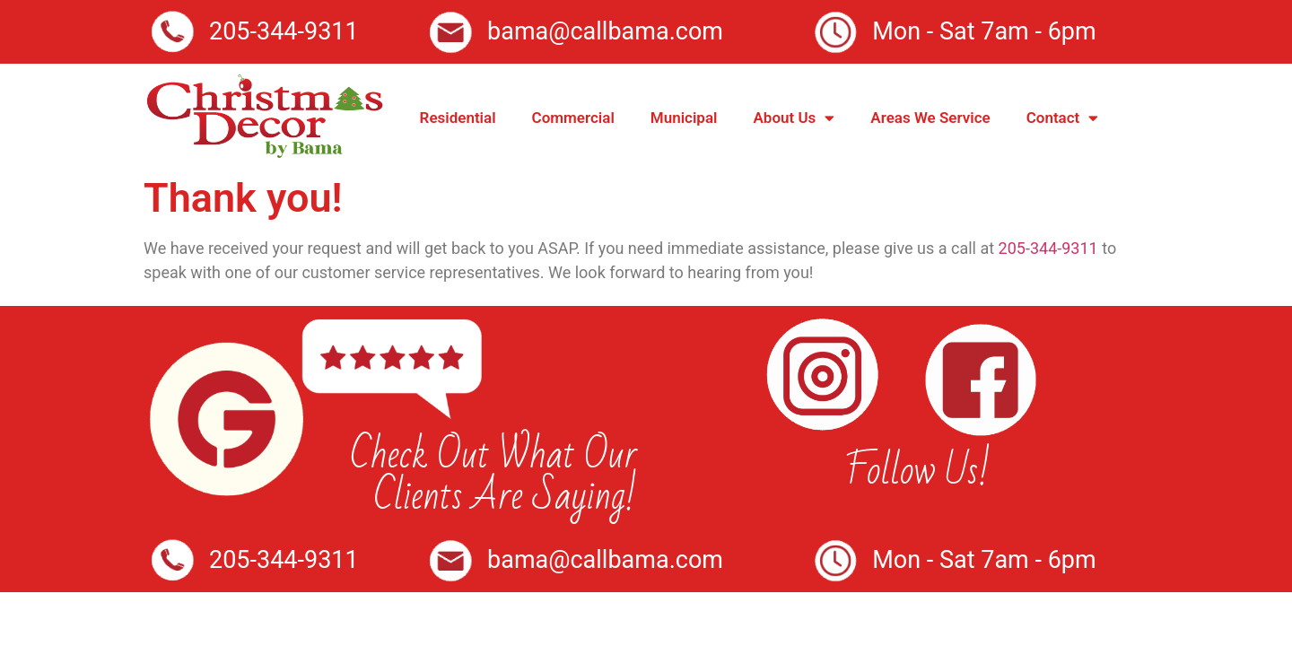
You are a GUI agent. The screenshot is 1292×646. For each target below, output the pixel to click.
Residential (458, 118)
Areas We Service (930, 118)
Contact (1062, 118)
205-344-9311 (1048, 248)
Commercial (573, 118)
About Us (793, 118)
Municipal (684, 118)
